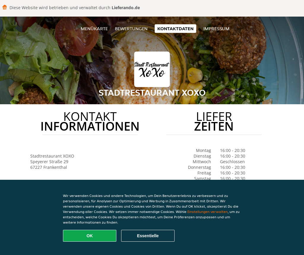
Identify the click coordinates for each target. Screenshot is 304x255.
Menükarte (94, 28)
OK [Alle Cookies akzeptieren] (90, 235)
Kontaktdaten (175, 28)
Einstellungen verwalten (207, 211)
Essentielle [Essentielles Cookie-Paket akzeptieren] (148, 235)
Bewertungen (131, 28)
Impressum (216, 28)
